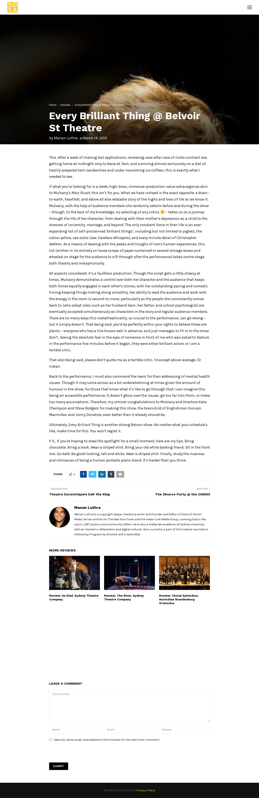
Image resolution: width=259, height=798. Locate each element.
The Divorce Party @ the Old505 (182, 494)
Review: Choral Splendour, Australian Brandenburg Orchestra (179, 599)
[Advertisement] (129, 643)
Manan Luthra (66, 138)
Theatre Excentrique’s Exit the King (79, 494)
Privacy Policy (145, 790)
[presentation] (81, 754)
